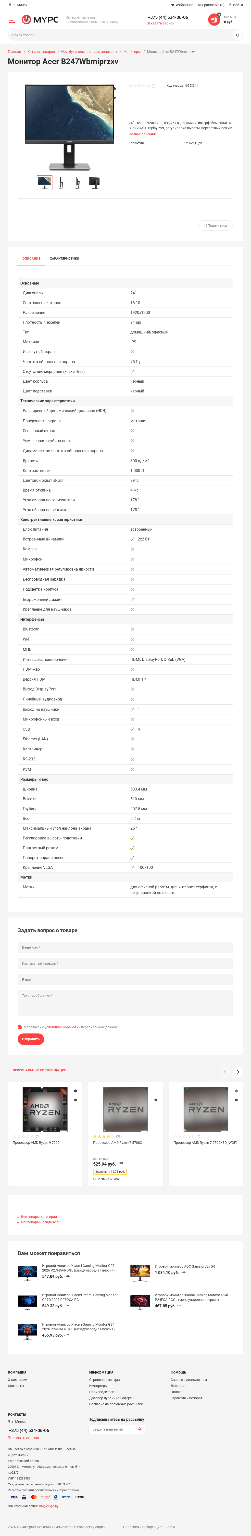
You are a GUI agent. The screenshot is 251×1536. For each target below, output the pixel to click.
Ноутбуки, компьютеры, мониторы (89, 52)
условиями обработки (62, 1027)
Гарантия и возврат (186, 1398)
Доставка (179, 1386)
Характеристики (64, 258)
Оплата (177, 1392)
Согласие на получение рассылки (116, 1404)
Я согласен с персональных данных (71, 1027)
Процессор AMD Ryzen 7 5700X (117, 1143)
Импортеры (98, 1386)
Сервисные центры (104, 1380)
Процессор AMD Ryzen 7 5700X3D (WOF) (205, 1143)
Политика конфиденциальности (149, 1527)
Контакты (16, 1386)
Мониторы (132, 52)
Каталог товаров (41, 52)
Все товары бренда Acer (40, 1222)
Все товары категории (39, 1217)
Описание (31, 258)
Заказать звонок (160, 23)
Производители (101, 1392)
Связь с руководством (189, 1380)
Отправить (31, 1039)
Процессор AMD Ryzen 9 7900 (36, 1143)
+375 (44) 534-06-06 (168, 17)
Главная (14, 52)
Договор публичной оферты (111, 1398)
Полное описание (143, 134)
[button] (238, 1072)
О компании (17, 1380)
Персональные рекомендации (40, 1070)
